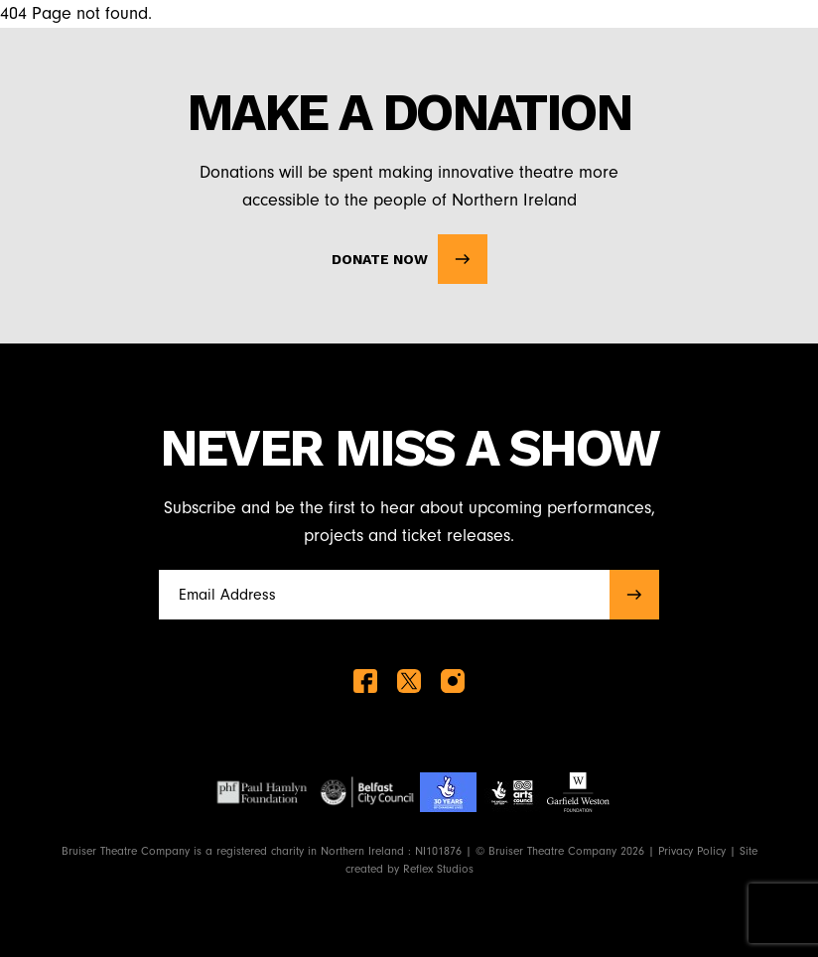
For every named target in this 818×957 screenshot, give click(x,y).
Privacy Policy (692, 851)
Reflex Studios (438, 869)
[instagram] (453, 681)
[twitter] (409, 681)
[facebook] (365, 681)
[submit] (634, 594)
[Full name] (378, 594)
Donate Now (409, 259)
